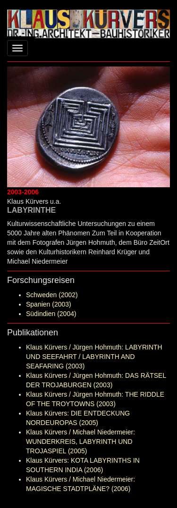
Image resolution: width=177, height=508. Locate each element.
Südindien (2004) (51, 313)
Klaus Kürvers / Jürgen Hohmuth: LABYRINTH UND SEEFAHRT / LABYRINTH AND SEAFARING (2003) (94, 356)
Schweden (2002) (52, 295)
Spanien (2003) (48, 304)
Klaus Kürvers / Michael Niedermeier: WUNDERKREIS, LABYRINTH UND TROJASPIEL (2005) (80, 441)
